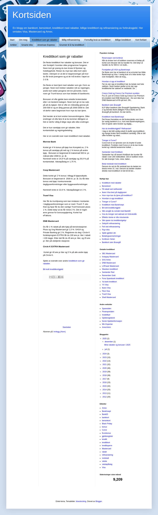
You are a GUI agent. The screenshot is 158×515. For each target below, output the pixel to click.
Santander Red (108, 272)
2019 (105, 372)
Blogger (99, 501)
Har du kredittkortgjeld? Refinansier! (116, 129)
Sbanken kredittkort (110, 269)
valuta (104, 461)
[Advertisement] (67, 303)
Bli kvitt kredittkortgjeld (53, 269)
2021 (105, 364)
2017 (105, 379)
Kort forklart (141, 40)
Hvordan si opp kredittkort (112, 198)
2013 (105, 393)
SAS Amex (106, 260)
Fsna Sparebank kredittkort (113, 278)
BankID (105, 414)
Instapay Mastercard (110, 257)
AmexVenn (106, 327)
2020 (105, 368)
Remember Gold (108, 275)
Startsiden (67, 327)
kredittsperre (107, 445)
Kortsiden (31, 15)
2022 (105, 361)
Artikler (13, 45)
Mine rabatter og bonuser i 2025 (117, 345)
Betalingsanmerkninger (111, 236)
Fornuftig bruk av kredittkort (98, 40)
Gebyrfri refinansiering (111, 223)
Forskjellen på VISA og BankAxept (116, 70)
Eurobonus (106, 433)
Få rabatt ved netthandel (112, 189)
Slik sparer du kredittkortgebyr (114, 220)
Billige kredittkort (123, 40)
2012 (105, 397)
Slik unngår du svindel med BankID (116, 211)
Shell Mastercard (109, 297)
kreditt (104, 439)
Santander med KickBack (112, 152)
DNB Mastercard (109, 263)
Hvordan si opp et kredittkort (113, 81)
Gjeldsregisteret (108, 318)
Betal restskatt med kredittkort (114, 164)
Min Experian (107, 324)
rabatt (104, 452)
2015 (105, 386)
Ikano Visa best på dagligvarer (114, 192)
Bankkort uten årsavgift (111, 105)
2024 (105, 354)
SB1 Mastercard (108, 253)
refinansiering (107, 455)
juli (106, 349)
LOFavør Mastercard (110, 266)
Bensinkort (106, 186)
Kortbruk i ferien (108, 239)
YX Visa (105, 285)
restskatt (105, 458)
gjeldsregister (107, 436)
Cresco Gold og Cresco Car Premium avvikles (120, 93)
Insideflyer (106, 315)
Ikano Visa (106, 288)
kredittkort (106, 442)
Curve (104, 430)
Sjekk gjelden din (109, 233)
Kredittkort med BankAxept (113, 117)
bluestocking (81, 501)
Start (12, 40)
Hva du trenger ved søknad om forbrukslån (119, 214)
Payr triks (106, 230)
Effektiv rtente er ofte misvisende (115, 217)
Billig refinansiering (71, 40)
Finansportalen (108, 312)
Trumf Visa (106, 294)
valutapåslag (107, 464)
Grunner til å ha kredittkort (71, 45)
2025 (105, 339)
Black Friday (107, 424)
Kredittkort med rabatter (111, 183)
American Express (46, 45)
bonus (104, 427)
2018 (105, 375)
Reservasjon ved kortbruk (112, 58)
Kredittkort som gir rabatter (44, 40)
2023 (105, 357)
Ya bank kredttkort (109, 282)
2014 (105, 390)
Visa (103, 467)
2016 (105, 382)
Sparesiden (106, 308)
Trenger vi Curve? (109, 140)
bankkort (105, 417)
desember (109, 342)
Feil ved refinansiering (111, 227)
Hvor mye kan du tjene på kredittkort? (117, 195)
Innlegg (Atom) (60, 332)
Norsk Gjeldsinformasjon (112, 321)
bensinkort (106, 421)
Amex (104, 408)
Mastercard (106, 449)
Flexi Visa (106, 291)
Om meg (23, 40)
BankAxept (106, 411)
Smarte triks (27, 45)
